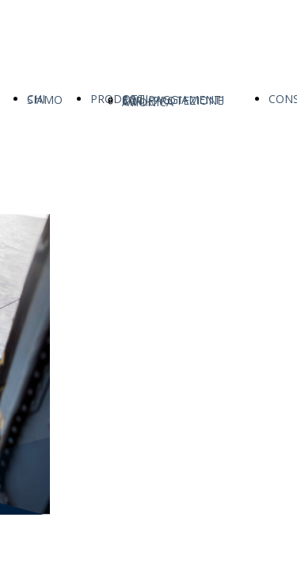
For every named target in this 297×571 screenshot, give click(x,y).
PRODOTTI (119, 98)
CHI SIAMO (45, 99)
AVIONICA (147, 101)
